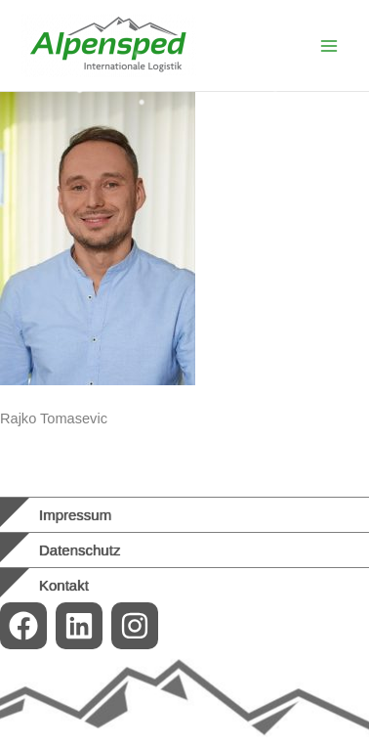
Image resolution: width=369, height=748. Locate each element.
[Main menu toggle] (328, 45)
